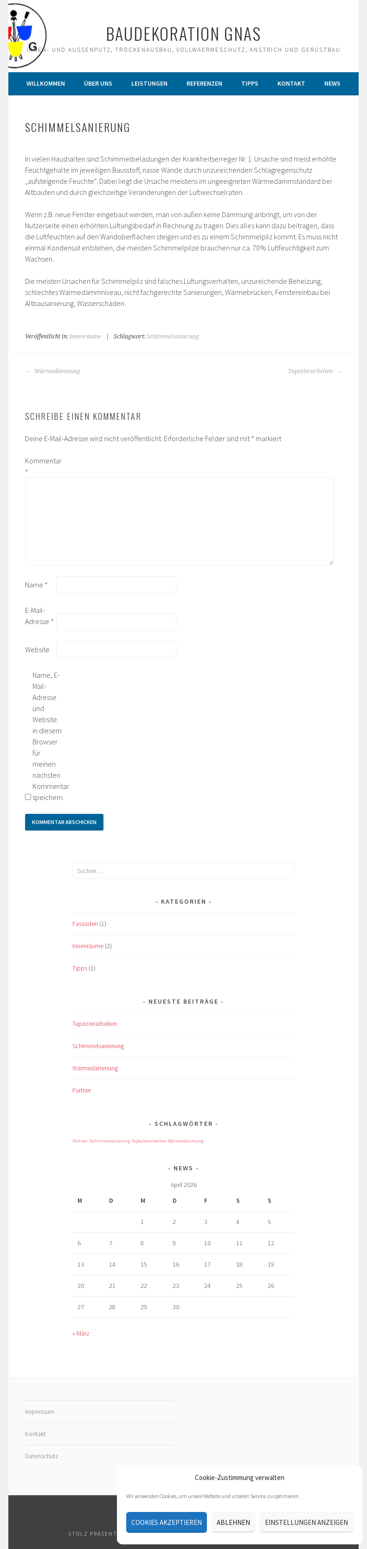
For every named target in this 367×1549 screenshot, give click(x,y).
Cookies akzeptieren (166, 1522)
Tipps (249, 83)
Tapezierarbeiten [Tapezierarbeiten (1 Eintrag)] (149, 1141)
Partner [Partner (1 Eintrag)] (80, 1141)
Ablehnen (233, 1522)
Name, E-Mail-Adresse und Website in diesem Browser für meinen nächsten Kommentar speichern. (47, 736)
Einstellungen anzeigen (306, 1522)
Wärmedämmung (52, 371)
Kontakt (291, 83)
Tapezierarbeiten (315, 371)
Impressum (39, 1411)
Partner (81, 1090)
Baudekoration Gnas (183, 33)
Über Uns (98, 83)
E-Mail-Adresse (39, 616)
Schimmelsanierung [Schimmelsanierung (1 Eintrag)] (109, 1141)
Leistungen (149, 83)
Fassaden (85, 923)
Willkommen (45, 83)
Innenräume (85, 336)
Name (36, 584)
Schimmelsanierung (173, 336)
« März (81, 1333)
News (332, 83)
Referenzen (204, 83)
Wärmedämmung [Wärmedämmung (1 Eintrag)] (186, 1141)
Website (37, 649)
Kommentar (40, 466)
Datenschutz (41, 1456)
